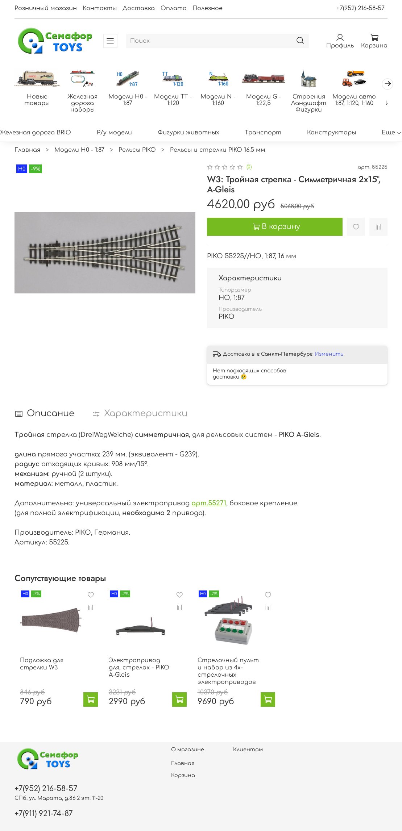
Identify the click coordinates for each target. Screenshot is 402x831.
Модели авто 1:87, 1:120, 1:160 (364, 100)
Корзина (183, 775)
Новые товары (37, 100)
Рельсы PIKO (137, 150)
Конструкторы (331, 133)
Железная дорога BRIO (35, 133)
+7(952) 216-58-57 (360, 8)
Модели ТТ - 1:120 (177, 100)
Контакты (100, 8)
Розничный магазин (45, 8)
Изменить (329, 355)
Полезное (207, 8)
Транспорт (263, 133)
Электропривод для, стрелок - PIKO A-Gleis (143, 675)
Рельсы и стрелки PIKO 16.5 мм (217, 150)
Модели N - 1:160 (224, 100)
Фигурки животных (188, 133)
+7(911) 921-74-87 (43, 814)
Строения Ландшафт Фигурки (317, 104)
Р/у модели (114, 133)
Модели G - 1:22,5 (270, 100)
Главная (27, 150)
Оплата (174, 8)
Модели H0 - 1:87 (131, 100)
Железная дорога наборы (84, 104)
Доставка (139, 8)
